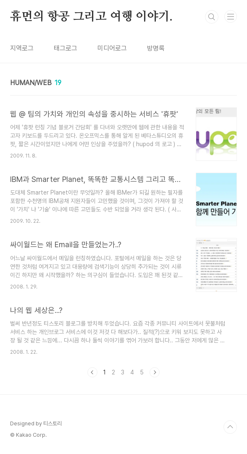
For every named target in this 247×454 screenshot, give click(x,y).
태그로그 (65, 48)
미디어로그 (112, 48)
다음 (155, 372)
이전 (92, 372)
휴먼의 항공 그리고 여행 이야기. (91, 17)
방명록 (156, 48)
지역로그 (22, 48)
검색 (211, 17)
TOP (230, 427)
